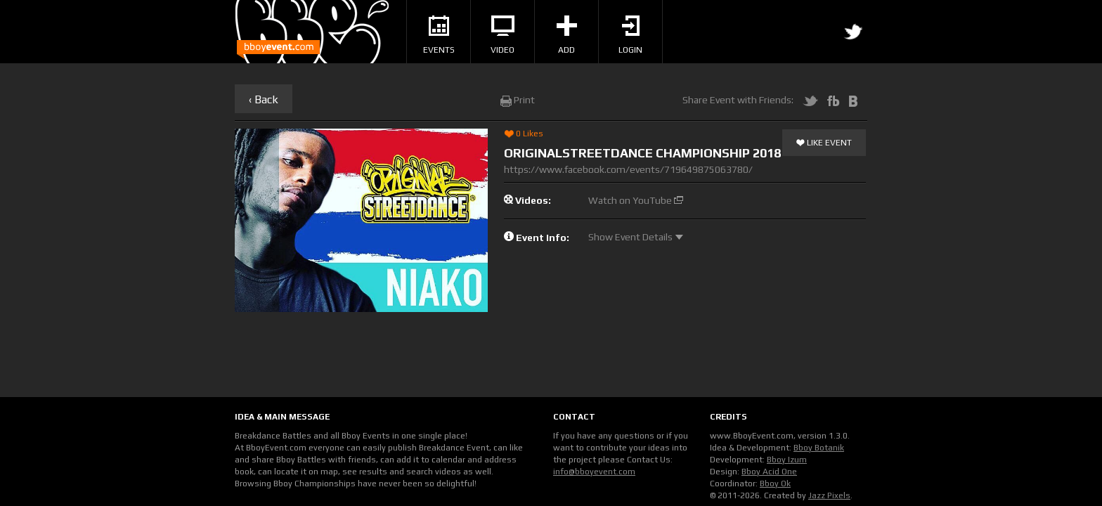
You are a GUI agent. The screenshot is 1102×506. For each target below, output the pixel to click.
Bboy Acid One (769, 471)
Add (567, 35)
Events (439, 35)
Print (517, 99)
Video (502, 35)
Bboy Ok (775, 483)
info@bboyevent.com (594, 471)
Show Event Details (635, 236)
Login (630, 35)
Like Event (824, 143)
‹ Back (263, 99)
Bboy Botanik (818, 448)
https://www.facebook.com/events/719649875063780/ (628, 169)
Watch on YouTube (635, 200)
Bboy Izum (787, 460)
